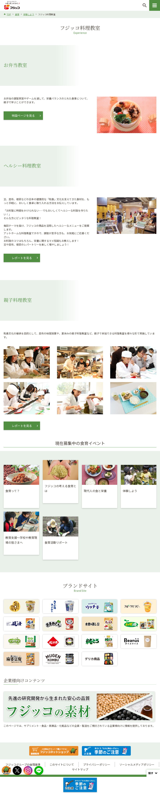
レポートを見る (22, 258)
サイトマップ (80, 769)
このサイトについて (62, 764)
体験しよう (28, 14)
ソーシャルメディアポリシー (136, 764)
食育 (17, 14)
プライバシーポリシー (96, 764)
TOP (9, 14)
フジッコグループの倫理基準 (22, 764)
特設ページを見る (23, 115)
